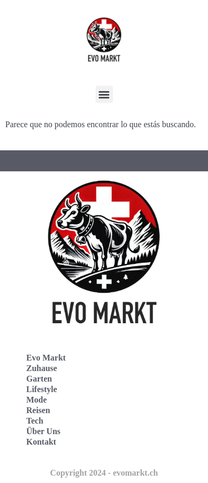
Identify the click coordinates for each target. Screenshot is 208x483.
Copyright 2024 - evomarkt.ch (104, 472)
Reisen (38, 410)
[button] (104, 94)
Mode (36, 399)
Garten (39, 378)
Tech (34, 420)
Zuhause (41, 368)
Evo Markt (46, 357)
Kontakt (41, 441)
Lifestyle (41, 389)
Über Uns (43, 431)
